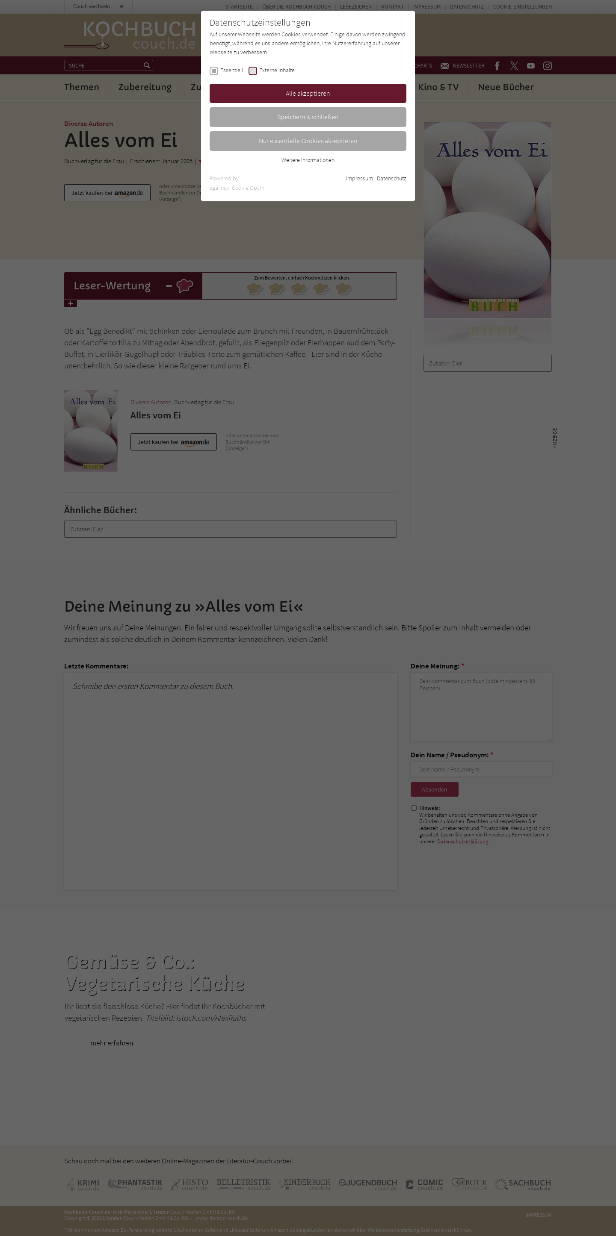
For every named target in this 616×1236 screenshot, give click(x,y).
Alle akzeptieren (308, 93)
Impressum (359, 178)
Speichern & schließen (308, 116)
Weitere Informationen (308, 160)
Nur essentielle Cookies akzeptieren (308, 140)
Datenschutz (391, 178)
